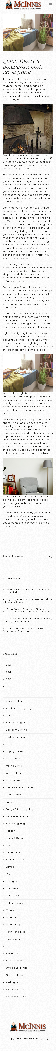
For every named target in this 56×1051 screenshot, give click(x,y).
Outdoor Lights (15, 924)
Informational (14, 852)
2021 (8, 672)
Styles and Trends (16, 967)
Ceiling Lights (14, 765)
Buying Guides (14, 751)
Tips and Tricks (15, 975)
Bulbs (9, 744)
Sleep (9, 946)
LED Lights (12, 881)
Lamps (10, 866)
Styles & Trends (15, 960)
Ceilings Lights (14, 773)
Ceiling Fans (13, 758)
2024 (9, 693)
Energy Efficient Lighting (20, 809)
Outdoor (11, 917)
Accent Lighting (15, 700)
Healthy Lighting (15, 823)
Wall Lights (12, 982)
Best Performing (15, 737)
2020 (9, 664)
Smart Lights (13, 953)
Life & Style (12, 888)
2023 (8, 686)
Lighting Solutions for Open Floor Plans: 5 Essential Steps (28, 601)
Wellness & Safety (16, 989)
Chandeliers (13, 780)
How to (10, 845)
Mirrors (10, 910)
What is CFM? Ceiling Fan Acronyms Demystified (26, 591)
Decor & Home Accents (19, 787)
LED (8, 874)
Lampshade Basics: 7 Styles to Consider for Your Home (23, 630)
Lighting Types (14, 902)
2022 (8, 679)
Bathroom (12, 715)
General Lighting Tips (18, 816)
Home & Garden (15, 838)
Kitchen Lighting (15, 859)
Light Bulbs (12, 895)
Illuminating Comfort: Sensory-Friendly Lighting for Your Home (27, 620)
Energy (10, 801)
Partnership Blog (16, 931)
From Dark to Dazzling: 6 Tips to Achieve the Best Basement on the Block (27, 610)
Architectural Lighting (18, 708)
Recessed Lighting (16, 939)
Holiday (10, 830)
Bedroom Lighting (16, 729)
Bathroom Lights (16, 722)
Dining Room (13, 794)
